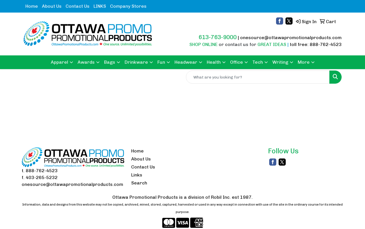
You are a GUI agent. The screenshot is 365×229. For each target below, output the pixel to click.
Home (31, 6)
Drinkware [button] (136, 62)
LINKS (100, 6)
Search (139, 183)
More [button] (304, 62)
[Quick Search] (258, 77)
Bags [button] (109, 62)
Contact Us (78, 6)
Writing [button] (280, 62)
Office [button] (236, 62)
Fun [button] (161, 62)
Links (136, 175)
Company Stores (128, 6)
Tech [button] (257, 62)
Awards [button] (86, 62)
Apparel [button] (59, 62)
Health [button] (214, 62)
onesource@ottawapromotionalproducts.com (291, 37)
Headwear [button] (186, 62)
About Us (52, 6)
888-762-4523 (42, 170)
